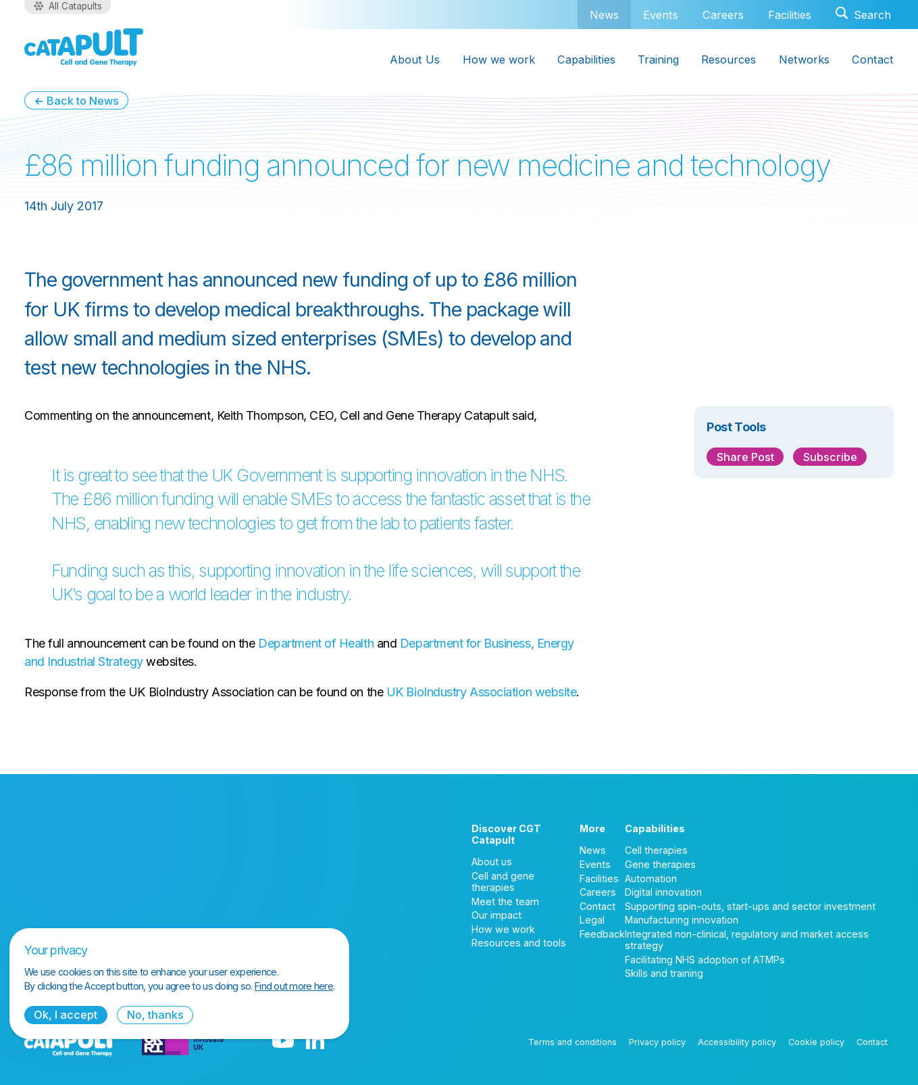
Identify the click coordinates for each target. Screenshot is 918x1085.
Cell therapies (656, 850)
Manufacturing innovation (681, 919)
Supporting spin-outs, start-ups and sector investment (750, 906)
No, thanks (155, 1014)
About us (491, 861)
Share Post (745, 457)
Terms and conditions (572, 1042)
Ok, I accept (65, 1014)
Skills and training (664, 973)
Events (660, 15)
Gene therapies (660, 864)
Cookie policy (816, 1042)
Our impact (496, 915)
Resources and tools (518, 942)
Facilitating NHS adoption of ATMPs (705, 959)
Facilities (789, 15)
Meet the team (505, 901)
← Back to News (76, 100)
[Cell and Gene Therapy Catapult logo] (83, 47)
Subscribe (830, 457)
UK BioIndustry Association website (481, 692)
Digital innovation (663, 892)
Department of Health (316, 643)
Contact (597, 906)
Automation (651, 878)
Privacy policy (657, 1042)
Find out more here (294, 986)
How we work (503, 929)
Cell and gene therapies (502, 881)
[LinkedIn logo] (315, 1042)
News (604, 14)
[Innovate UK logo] (183, 1042)
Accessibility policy (737, 1042)
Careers (723, 15)
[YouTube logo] (283, 1042)
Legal (592, 919)
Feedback (602, 934)
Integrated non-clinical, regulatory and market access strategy (747, 939)
